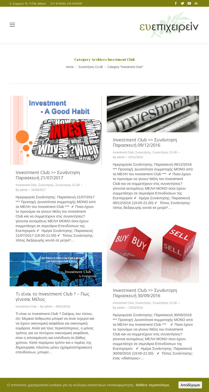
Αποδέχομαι (190, 385)
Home (70, 67)
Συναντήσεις (46, 185)
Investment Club (26, 185)
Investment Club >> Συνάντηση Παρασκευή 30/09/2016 (145, 293)
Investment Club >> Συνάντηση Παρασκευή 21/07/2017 (48, 175)
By (22, 190)
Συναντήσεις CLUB (90, 67)
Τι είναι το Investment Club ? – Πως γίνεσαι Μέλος (52, 296)
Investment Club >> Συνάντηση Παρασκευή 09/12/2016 (145, 142)
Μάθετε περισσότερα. (153, 385)
